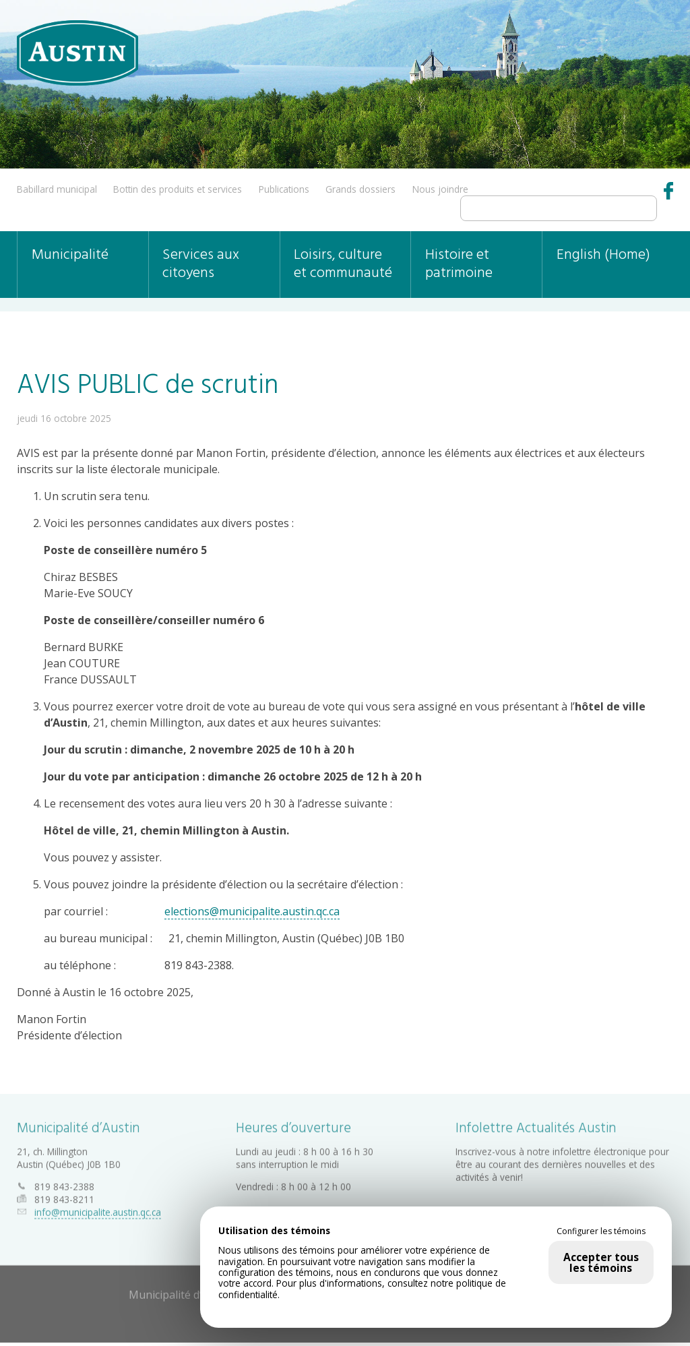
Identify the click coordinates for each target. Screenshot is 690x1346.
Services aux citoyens (200, 264)
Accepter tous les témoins (601, 1262)
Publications (284, 189)
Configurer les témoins (601, 1231)
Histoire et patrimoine (459, 264)
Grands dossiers (360, 189)
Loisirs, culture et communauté (343, 264)
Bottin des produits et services (177, 189)
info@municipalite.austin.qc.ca (97, 1208)
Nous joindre (440, 189)
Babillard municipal (57, 189)
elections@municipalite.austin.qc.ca (252, 911)
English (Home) (603, 255)
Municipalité (70, 255)
